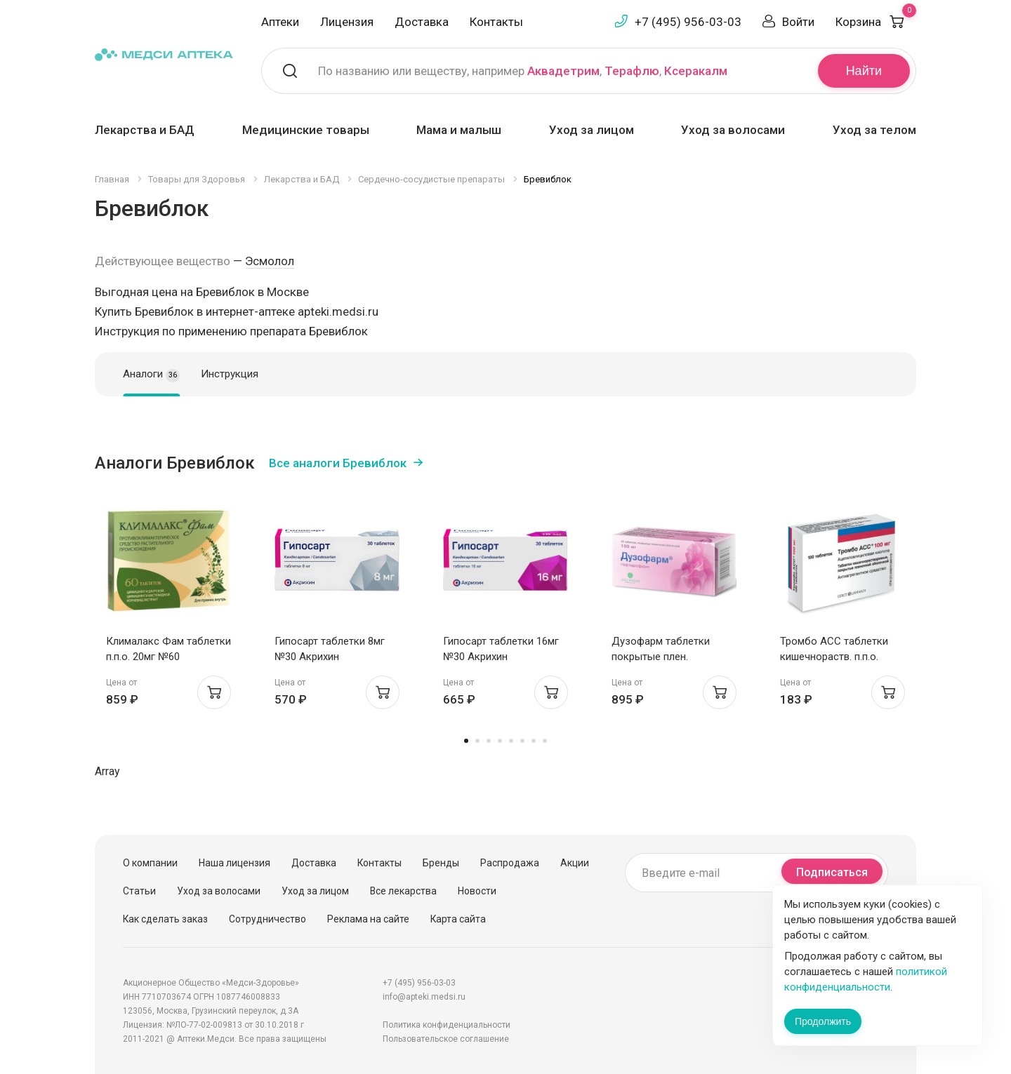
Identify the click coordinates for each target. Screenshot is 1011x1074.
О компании (150, 862)
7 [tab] (533, 741)
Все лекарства (403, 891)
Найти (864, 71)
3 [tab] (489, 741)
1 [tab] (466, 741)
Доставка (422, 22)
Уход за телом (874, 130)
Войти (798, 22)
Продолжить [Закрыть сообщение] (823, 1021)
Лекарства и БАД (144, 130)
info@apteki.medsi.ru (424, 997)
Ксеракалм (695, 71)
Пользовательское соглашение (446, 1039)
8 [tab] (545, 741)
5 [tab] (511, 741)
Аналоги (151, 375)
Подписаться (832, 872)
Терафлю (631, 71)
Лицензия (347, 22)
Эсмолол (269, 261)
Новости (477, 891)
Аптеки (280, 22)
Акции (574, 862)
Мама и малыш (458, 130)
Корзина (875, 22)
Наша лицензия (234, 862)
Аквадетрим (563, 71)
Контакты (496, 22)
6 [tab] (522, 741)
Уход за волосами (733, 130)
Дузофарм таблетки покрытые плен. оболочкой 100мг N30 (665, 656)
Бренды (441, 862)
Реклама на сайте (368, 919)
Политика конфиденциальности (446, 1025)
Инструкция (229, 374)
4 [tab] (500, 741)
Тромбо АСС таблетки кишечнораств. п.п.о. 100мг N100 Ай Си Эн (834, 656)
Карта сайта (458, 919)
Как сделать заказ (165, 919)
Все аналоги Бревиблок (338, 463)
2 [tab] (477, 741)
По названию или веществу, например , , (522, 71)
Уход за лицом (591, 130)
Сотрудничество (267, 919)
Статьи (139, 891)
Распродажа (509, 862)
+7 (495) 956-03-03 (688, 22)
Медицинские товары (305, 130)
